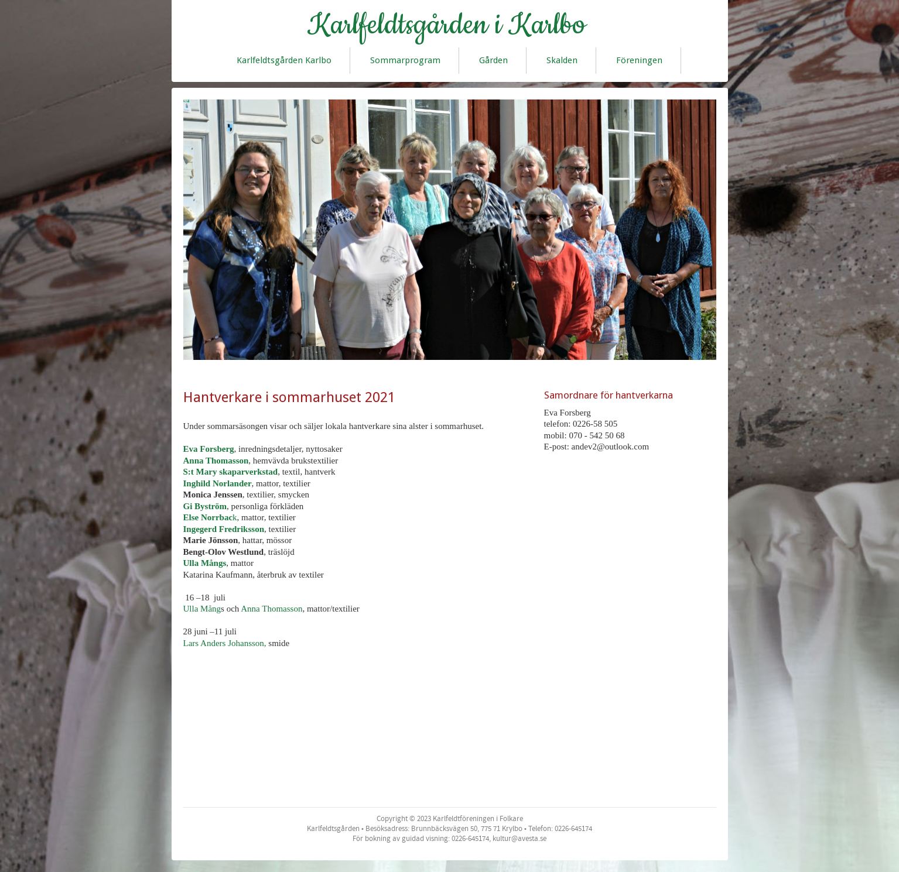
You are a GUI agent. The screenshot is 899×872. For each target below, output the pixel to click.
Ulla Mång (202, 608)
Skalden (561, 60)
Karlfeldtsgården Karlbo (284, 60)
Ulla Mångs (205, 563)
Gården (493, 60)
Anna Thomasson (216, 460)
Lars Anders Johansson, (224, 643)
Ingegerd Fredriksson (223, 529)
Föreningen (639, 60)
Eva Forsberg (208, 449)
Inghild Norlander (217, 483)
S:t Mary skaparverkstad (230, 471)
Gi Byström (205, 506)
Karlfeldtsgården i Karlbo (446, 25)
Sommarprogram (405, 60)
